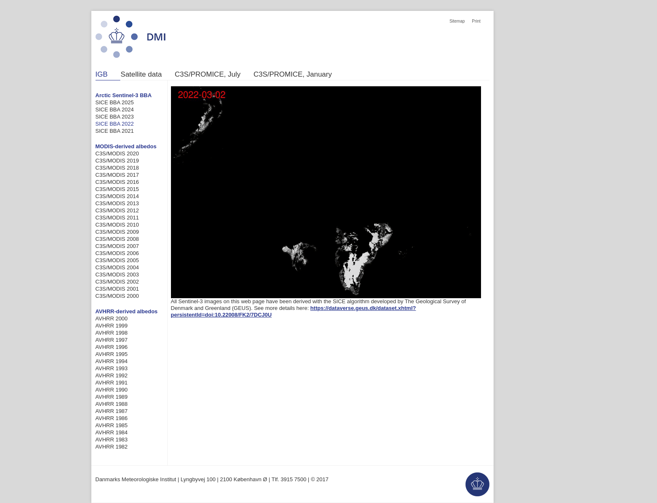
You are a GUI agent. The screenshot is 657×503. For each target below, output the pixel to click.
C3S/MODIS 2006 (117, 253)
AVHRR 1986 (112, 418)
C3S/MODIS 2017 (117, 175)
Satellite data (141, 74)
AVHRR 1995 (112, 354)
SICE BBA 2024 (115, 109)
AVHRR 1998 (112, 333)
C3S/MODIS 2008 (117, 239)
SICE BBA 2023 (115, 116)
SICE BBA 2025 (115, 102)
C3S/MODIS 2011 (117, 217)
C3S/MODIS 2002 (117, 282)
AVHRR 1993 (112, 368)
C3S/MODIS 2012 (117, 210)
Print (476, 21)
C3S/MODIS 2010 (117, 225)
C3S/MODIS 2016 (117, 182)
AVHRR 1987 (112, 411)
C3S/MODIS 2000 (117, 296)
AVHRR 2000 (112, 318)
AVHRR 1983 (112, 439)
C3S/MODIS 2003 (117, 274)
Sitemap (457, 21)
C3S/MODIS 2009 (117, 232)
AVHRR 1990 (112, 390)
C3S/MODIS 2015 (117, 189)
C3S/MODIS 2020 (117, 153)
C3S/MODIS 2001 (117, 289)
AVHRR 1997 (112, 340)
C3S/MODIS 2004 (117, 267)
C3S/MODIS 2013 (117, 203)
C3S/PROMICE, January (292, 74)
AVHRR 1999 (112, 325)
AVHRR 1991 (112, 382)
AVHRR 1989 (112, 397)
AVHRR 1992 (112, 375)
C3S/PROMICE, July (208, 74)
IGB (102, 74)
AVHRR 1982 (112, 447)
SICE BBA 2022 (115, 124)
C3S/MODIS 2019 (117, 160)
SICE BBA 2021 (115, 131)
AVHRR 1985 (112, 425)
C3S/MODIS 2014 (117, 196)
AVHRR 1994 (112, 361)
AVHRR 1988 (112, 404)
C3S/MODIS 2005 (117, 260)
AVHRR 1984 (112, 432)
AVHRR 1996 (112, 347)
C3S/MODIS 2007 (117, 246)
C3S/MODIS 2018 (117, 168)
